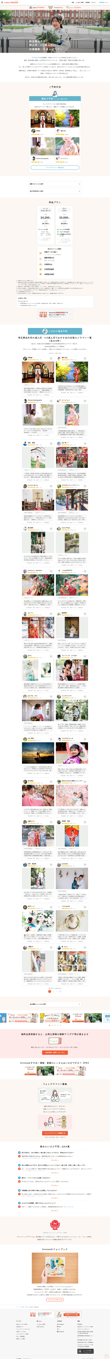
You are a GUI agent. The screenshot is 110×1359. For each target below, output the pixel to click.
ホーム (17, 1307)
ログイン (93, 2)
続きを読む (54, 1160)
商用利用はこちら (103, 2)
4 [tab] (57, 1025)
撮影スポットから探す (37, 184)
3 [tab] (55, 1025)
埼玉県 (22, 1307)
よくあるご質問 (80, 2)
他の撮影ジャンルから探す (38, 1004)
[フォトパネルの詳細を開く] (66, 232)
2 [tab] (52, 1025)
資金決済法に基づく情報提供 (85, 1342)
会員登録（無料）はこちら (55, 1052)
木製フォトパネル (21, 1331)
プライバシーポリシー (83, 1329)
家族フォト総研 (20, 1339)
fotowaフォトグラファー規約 (85, 1326)
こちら (88, 70)
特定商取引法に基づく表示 (84, 1340)
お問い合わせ (40, 1326)
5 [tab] (60, 1025)
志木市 (26, 1307)
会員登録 (87, 2)
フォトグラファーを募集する (55, 1133)
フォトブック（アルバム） (23, 1329)
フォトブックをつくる (55, 1299)
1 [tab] (49, 1025)
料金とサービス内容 (21, 1324)
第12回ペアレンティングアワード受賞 (55, 1232)
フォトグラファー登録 (22, 1334)
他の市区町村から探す (37, 191)
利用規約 (23, 280)
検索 (73, 2)
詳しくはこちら (61, 290)
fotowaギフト (19, 1326)
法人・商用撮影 (20, 1336)
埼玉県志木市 (36, 57)
